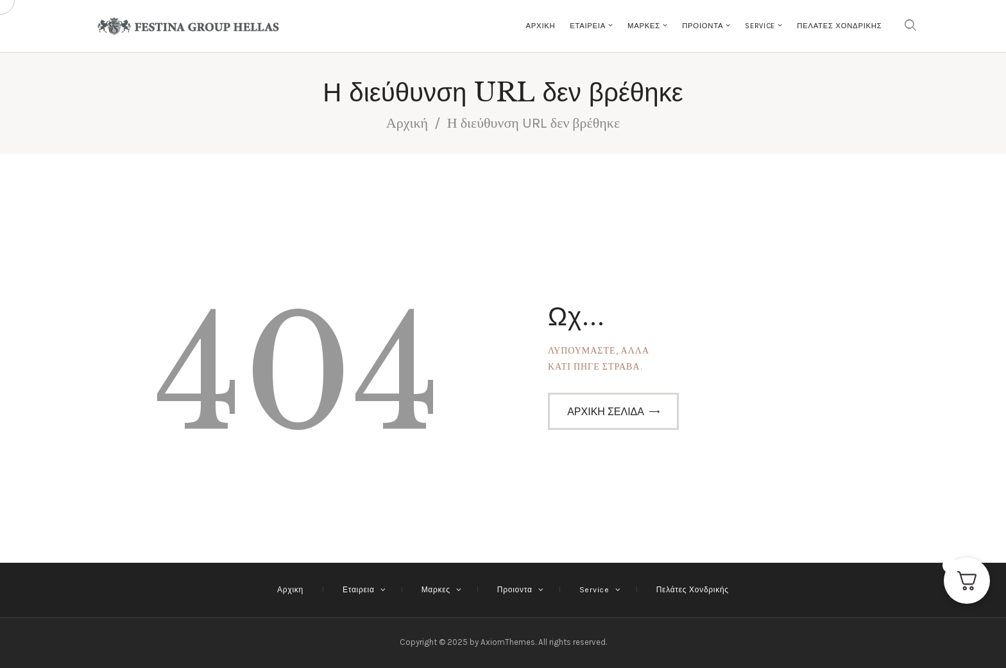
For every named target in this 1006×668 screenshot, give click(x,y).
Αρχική (407, 123)
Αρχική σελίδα (605, 412)
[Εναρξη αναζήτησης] (910, 26)
